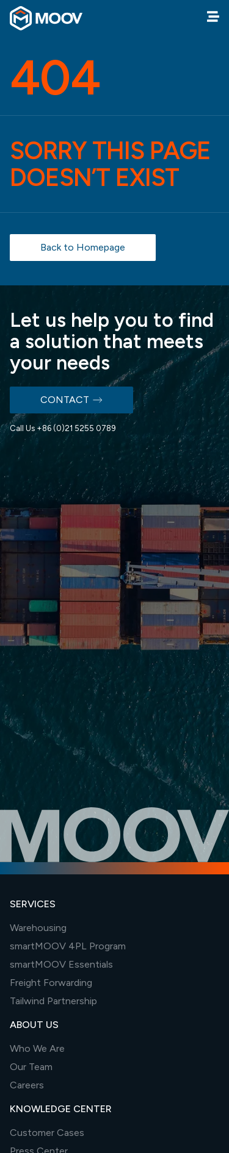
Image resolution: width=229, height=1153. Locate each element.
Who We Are (37, 1048)
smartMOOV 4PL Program (68, 946)
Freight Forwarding (51, 982)
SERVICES (33, 904)
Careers (27, 1085)
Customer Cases (47, 1132)
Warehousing (38, 927)
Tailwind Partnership (53, 1001)
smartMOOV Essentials (61, 964)
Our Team (31, 1067)
